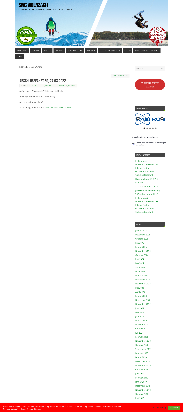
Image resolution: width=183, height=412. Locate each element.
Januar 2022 (141, 316)
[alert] (150, 144)
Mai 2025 (139, 243)
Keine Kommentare (120, 76)
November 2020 (143, 341)
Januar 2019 (141, 381)
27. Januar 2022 (48, 85)
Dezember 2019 (142, 361)
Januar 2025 (141, 247)
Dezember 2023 (142, 279)
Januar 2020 (141, 357)
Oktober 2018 (141, 394)
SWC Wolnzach (33, 5)
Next (162, 118)
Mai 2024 (139, 263)
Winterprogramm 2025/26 (150, 84)
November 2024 (143, 251)
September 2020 (143, 349)
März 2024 (140, 271)
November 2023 (143, 283)
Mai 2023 (139, 287)
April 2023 (140, 292)
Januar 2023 (141, 296)
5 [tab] (156, 128)
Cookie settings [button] (159, 408)
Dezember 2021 (142, 320)
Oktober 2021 (141, 328)
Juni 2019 (139, 373)
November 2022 (143, 304)
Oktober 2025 (141, 238)
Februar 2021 (141, 336)
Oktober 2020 (141, 345)
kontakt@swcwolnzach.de (58, 107)
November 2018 (143, 390)
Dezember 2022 (142, 300)
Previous (138, 118)
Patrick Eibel (32, 85)
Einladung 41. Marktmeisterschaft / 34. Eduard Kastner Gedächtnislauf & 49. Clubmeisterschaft (147, 168)
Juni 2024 (139, 259)
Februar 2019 (141, 377)
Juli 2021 (139, 332)
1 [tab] (144, 128)
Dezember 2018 (142, 385)
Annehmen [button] (174, 407)
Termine (63, 85)
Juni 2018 (139, 398)
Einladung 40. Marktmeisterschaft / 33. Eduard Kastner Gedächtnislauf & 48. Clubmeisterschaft (147, 205)
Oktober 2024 (141, 255)
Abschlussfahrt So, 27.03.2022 (42, 80)
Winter (71, 85)
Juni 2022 (139, 308)
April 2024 (140, 267)
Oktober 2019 (141, 369)
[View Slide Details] (150, 119)
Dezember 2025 (142, 234)
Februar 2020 (141, 353)
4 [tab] (153, 128)
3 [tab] (150, 128)
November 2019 (143, 365)
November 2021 (143, 324)
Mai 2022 (139, 312)
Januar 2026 (141, 230)
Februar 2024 (141, 275)
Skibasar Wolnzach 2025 (146, 186)
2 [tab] (147, 128)
